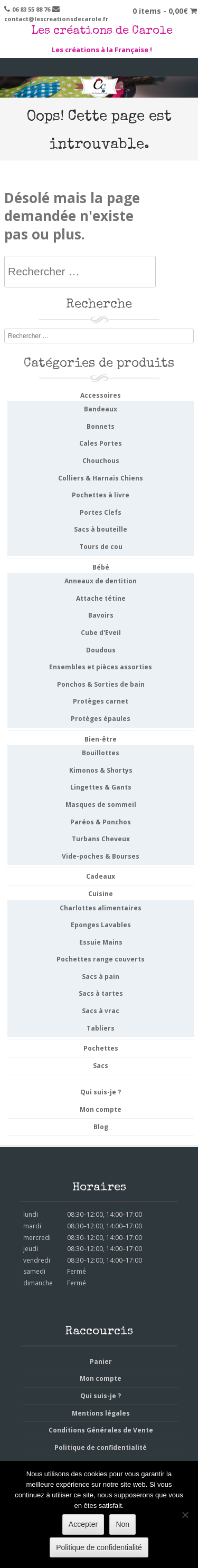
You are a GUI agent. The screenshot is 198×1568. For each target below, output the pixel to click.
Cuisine (100, 893)
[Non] (185, 1514)
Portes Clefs (100, 512)
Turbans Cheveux (101, 838)
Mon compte (100, 1109)
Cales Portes (100, 443)
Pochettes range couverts (100, 959)
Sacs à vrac (100, 1010)
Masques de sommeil (100, 804)
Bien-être (100, 739)
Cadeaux (100, 876)
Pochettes (100, 1048)
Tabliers (101, 1028)
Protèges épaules (100, 718)
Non (122, 1524)
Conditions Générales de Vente (101, 1430)
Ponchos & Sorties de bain (101, 684)
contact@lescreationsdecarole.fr (56, 19)
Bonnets (101, 426)
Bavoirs (101, 615)
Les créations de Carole (102, 31)
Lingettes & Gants (100, 787)
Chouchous (100, 460)
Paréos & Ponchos (100, 821)
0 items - (165, 11)
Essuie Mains (100, 942)
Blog (100, 1126)
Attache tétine (101, 598)
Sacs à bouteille (100, 529)
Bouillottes (100, 752)
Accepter (83, 1524)
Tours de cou (100, 546)
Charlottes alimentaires (101, 907)
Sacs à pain (100, 976)
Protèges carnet (100, 701)
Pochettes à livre (100, 494)
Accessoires (100, 395)
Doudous (101, 650)
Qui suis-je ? (100, 1092)
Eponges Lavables (101, 924)
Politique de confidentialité (100, 1447)
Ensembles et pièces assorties (100, 666)
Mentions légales (101, 1413)
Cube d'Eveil (101, 632)
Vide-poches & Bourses (100, 856)
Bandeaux (100, 409)
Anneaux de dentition (100, 580)
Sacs (100, 1065)
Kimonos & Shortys (101, 770)
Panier (101, 1361)
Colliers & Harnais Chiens (100, 478)
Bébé (100, 567)
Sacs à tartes (101, 993)
